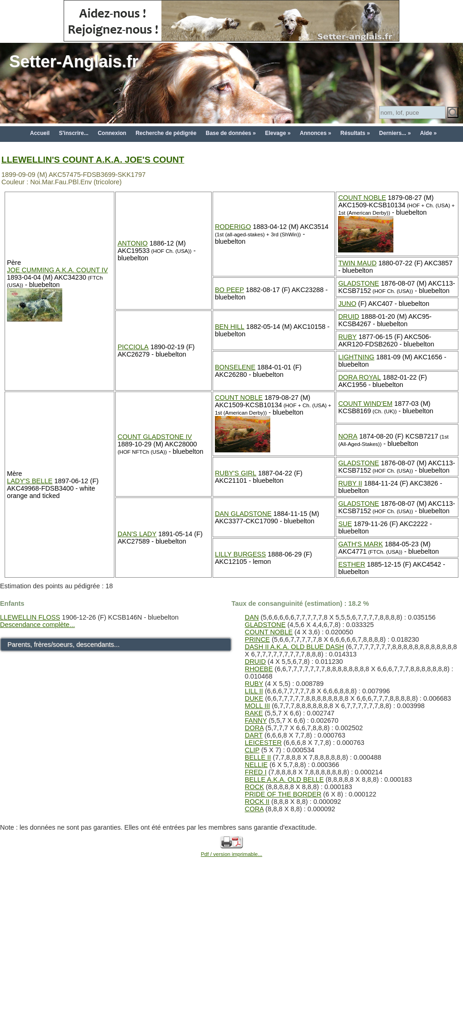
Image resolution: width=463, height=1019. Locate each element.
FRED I (256, 772)
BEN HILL (229, 326)
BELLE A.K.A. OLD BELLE (284, 779)
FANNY (256, 720)
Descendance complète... (37, 624)
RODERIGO (233, 226)
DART (254, 735)
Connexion (112, 133)
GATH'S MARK (360, 544)
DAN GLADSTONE (243, 513)
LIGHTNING (356, 357)
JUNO (347, 303)
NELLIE (256, 764)
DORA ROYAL (359, 377)
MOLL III (257, 705)
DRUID (348, 316)
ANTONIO (133, 243)
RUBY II (350, 483)
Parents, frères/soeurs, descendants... (63, 644)
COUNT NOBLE (362, 197)
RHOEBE (259, 669)
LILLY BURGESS (240, 554)
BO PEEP (229, 289)
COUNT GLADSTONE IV (155, 436)
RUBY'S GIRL (235, 473)
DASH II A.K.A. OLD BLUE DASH (294, 646)
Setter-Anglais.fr (73, 61)
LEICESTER (263, 742)
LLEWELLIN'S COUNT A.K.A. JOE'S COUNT (92, 159)
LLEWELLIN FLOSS (30, 617)
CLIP (252, 750)
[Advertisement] (231, 948)
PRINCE (257, 639)
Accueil (40, 133)
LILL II (254, 691)
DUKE (254, 698)
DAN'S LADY (137, 534)
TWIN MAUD (357, 263)
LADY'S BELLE (30, 481)
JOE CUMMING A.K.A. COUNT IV (57, 270)
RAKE (254, 713)
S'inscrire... (74, 133)
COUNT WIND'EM (365, 403)
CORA (254, 809)
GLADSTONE (358, 283)
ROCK (254, 787)
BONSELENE (235, 367)
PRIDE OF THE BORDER (283, 794)
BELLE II (258, 757)
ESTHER (351, 564)
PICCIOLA (133, 347)
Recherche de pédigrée (166, 133)
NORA (347, 436)
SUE (345, 523)
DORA (254, 728)
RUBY (347, 336)
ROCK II (257, 801)
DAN (252, 617)
